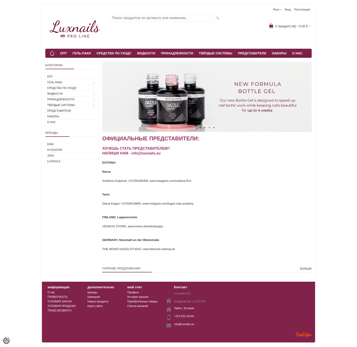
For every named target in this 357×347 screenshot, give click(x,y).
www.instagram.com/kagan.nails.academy (168, 203)
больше (306, 268)
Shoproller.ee (304, 334)
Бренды (92, 292)
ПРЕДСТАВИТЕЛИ (252, 53)
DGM (50, 144)
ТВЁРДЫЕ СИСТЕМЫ (215, 53)
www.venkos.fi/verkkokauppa (145, 226)
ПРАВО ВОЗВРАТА (60, 310)
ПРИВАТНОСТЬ (58, 297)
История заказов (137, 297)
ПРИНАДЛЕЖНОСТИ (177, 53)
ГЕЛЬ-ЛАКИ (82, 53)
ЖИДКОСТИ (146, 53)
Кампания (93, 297)
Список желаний (137, 306)
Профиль (133, 292)
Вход (288, 9)
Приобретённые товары (142, 301)
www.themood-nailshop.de (159, 249)
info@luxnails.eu (184, 324)
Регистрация (302, 9)
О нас (51, 292)
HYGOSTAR (54, 150)
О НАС (297, 53)
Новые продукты (97, 301)
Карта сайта (95, 306)
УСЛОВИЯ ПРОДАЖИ (62, 306)
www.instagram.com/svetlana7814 (170, 180)
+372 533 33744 (184, 316)
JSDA (50, 155)
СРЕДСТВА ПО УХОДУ (114, 53)
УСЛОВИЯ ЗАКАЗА (60, 301)
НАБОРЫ (279, 53)
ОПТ (63, 53)
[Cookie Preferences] (6, 341)
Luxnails (53, 161)
